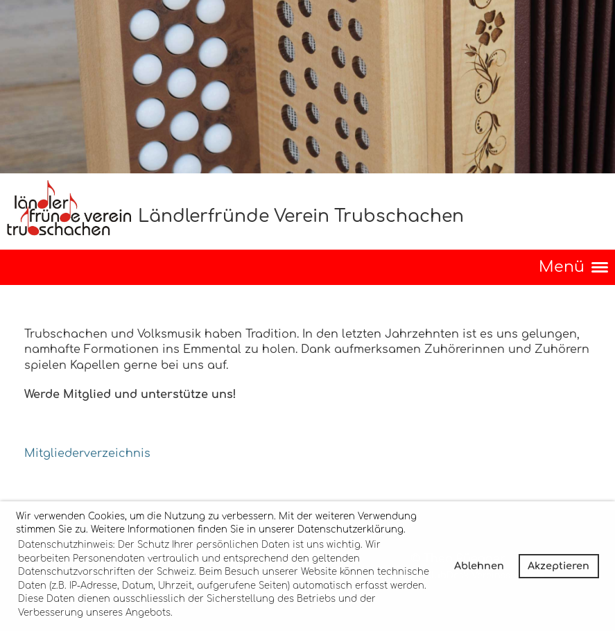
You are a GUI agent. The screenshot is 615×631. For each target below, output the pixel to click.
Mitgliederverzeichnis (87, 453)
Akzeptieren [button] (558, 565)
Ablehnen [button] (479, 565)
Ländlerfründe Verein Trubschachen (301, 216)
